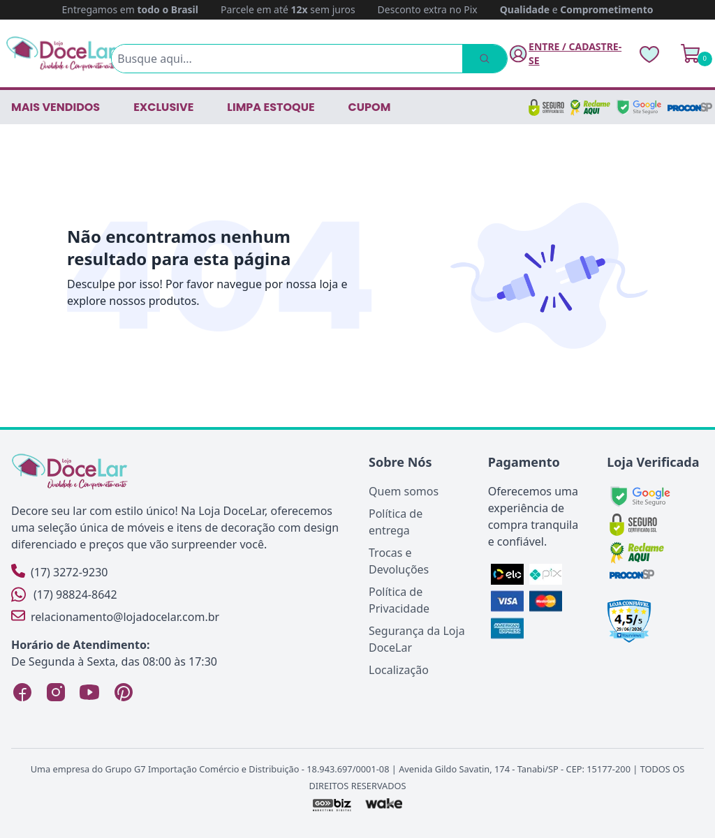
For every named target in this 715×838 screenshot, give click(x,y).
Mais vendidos (55, 107)
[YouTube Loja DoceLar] (89, 692)
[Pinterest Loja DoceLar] (123, 692)
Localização (399, 670)
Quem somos (403, 491)
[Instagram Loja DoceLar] (56, 692)
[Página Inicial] (61, 53)
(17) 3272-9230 (59, 572)
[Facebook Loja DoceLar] (22, 692)
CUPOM (369, 107)
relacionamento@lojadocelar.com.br (115, 616)
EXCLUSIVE (163, 107)
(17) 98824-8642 (64, 594)
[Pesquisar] (484, 59)
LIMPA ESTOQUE (270, 107)
